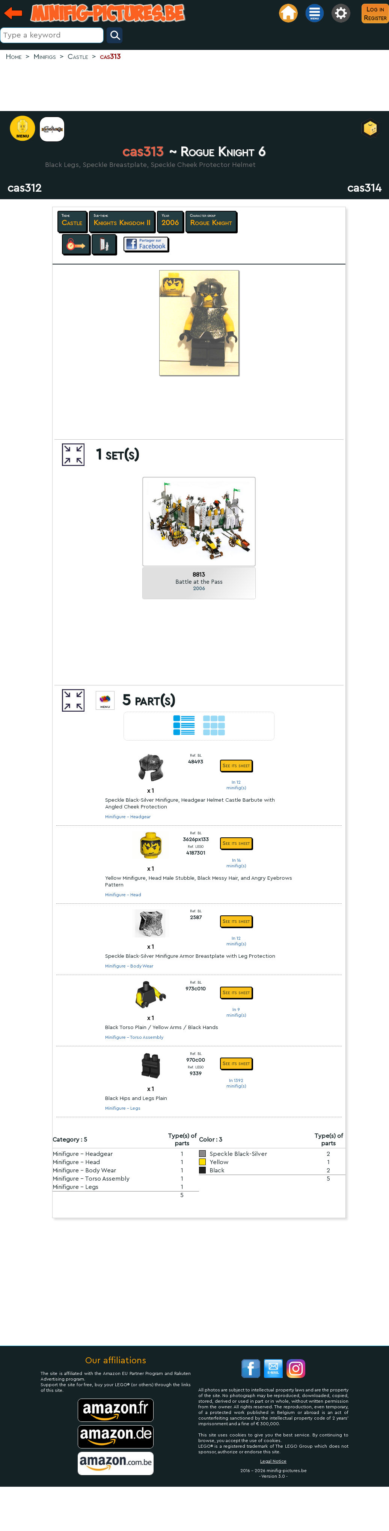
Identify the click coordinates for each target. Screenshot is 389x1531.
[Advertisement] (194, 87)
